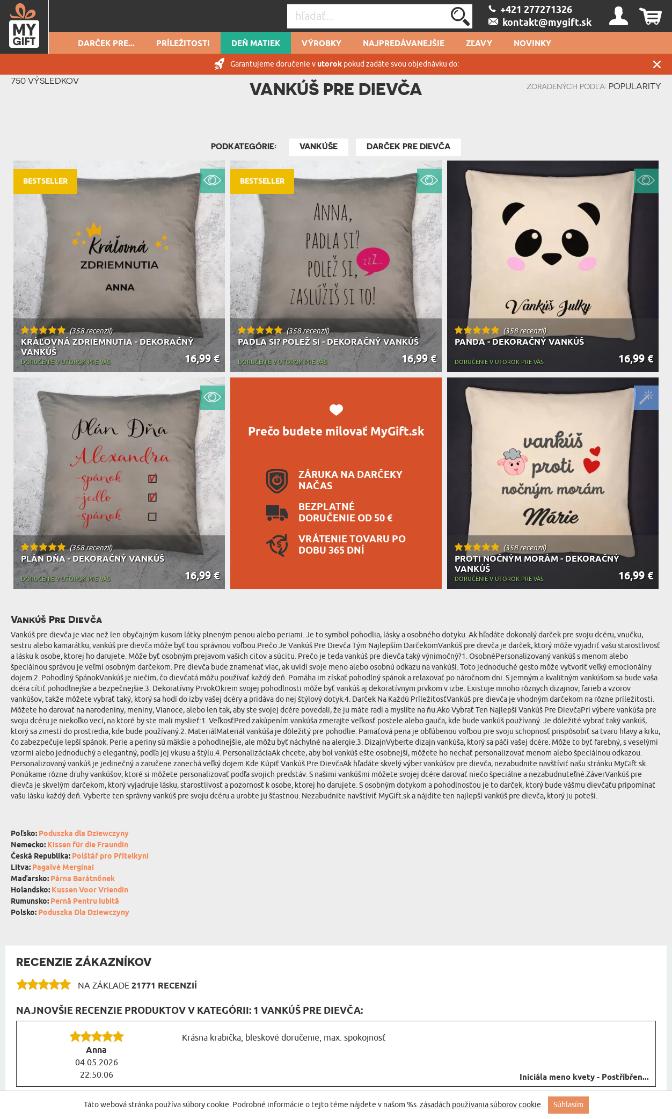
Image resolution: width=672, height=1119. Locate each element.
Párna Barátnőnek (82, 879)
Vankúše (319, 146)
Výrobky (321, 44)
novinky (532, 44)
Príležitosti (183, 44)
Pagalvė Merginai (63, 868)
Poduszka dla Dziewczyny (84, 834)
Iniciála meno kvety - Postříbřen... (584, 1077)
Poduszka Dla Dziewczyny (83, 913)
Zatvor (657, 64)
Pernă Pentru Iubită (84, 902)
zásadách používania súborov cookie (480, 1104)
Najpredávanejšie (403, 44)
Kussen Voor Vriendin (90, 890)
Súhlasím (568, 1104)
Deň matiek (255, 44)
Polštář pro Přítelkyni (110, 857)
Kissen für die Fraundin (87, 845)
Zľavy (479, 44)
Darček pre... (106, 44)
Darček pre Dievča (408, 146)
